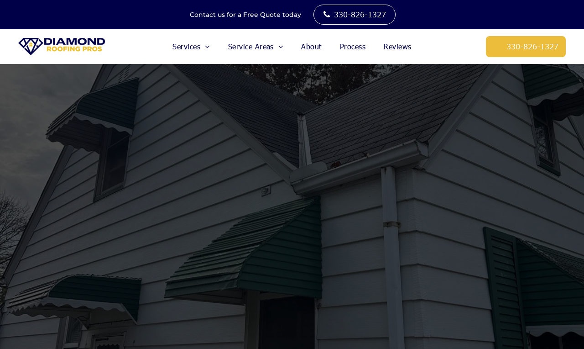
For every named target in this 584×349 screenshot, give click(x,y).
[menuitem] (191, 46)
